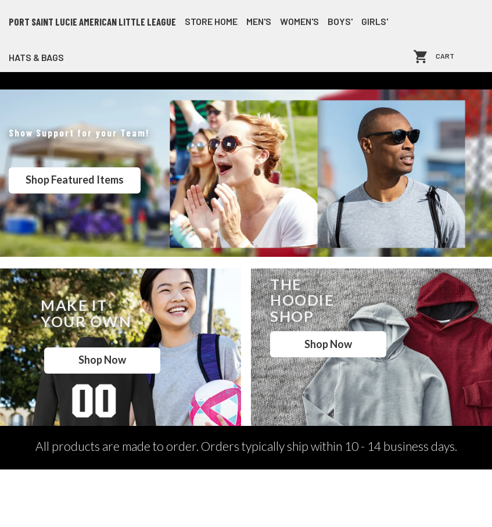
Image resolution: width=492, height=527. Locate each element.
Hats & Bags (36, 57)
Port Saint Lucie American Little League (92, 21)
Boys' (340, 21)
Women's (299, 21)
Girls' (374, 21)
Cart (445, 56)
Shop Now (102, 359)
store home (211, 21)
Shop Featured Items (75, 179)
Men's (258, 21)
